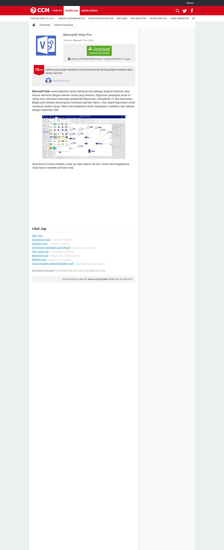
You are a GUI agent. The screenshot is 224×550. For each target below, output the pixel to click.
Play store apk (40, 251)
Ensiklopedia (89, 10)
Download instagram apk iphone (51, 247)
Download (71, 10)
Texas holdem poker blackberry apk (53, 263)
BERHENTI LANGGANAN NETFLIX (72, 18)
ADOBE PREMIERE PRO (180, 18)
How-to (57, 10)
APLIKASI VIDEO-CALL (159, 18)
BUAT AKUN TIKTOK (139, 18)
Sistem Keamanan (63, 25)
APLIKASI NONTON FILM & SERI (100, 18)
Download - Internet (83, 247)
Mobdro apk (39, 259)
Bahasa (190, 3)
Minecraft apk (40, 255)
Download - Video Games (65, 255)
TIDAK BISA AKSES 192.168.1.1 (42, 18)
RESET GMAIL (122, 18)
